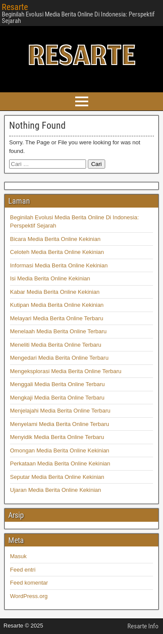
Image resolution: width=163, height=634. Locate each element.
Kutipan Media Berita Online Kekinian (56, 305)
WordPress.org (28, 596)
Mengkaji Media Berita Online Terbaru (57, 397)
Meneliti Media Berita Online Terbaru (55, 344)
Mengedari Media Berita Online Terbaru (59, 357)
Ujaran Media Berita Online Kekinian (55, 490)
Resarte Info (143, 626)
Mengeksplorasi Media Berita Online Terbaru (65, 371)
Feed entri (23, 569)
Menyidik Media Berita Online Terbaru (57, 437)
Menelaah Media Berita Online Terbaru (58, 331)
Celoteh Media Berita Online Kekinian (57, 252)
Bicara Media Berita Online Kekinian (55, 239)
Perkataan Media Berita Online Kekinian (60, 463)
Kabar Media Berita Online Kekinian (55, 292)
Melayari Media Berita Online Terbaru (56, 318)
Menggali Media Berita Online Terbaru (57, 384)
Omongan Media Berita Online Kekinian (59, 450)
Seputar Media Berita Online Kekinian (57, 477)
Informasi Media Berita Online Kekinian (59, 265)
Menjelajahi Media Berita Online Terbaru (60, 410)
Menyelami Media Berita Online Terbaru (59, 424)
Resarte (15, 7)
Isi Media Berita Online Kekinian (50, 278)
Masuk (18, 556)
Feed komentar (29, 582)
